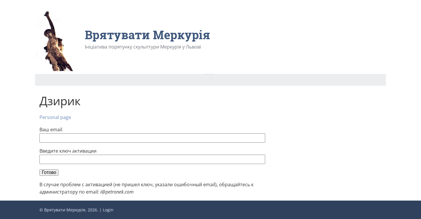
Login (108, 210)
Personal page (55, 117)
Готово (49, 172)
